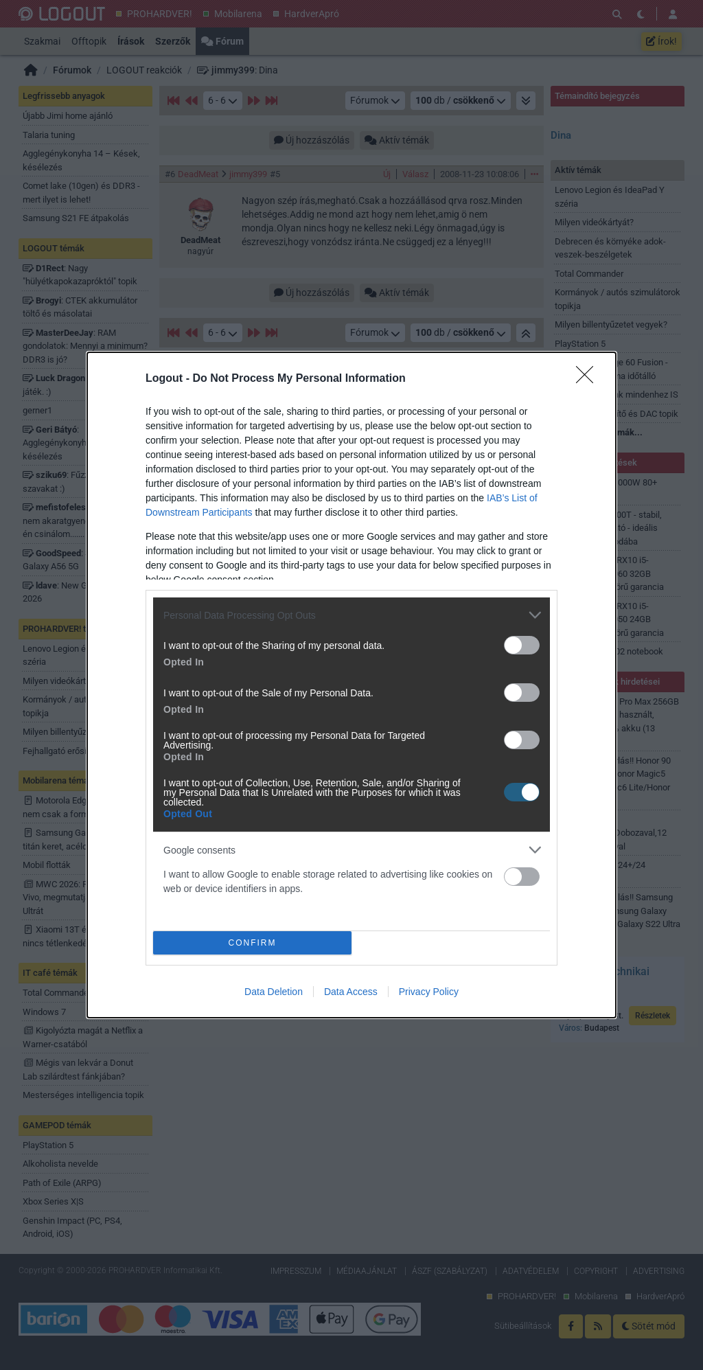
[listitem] (351, 615)
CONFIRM (252, 942)
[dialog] (351, 685)
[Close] (589, 379)
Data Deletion (273, 991)
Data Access (351, 991)
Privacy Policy (429, 991)
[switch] (522, 645)
